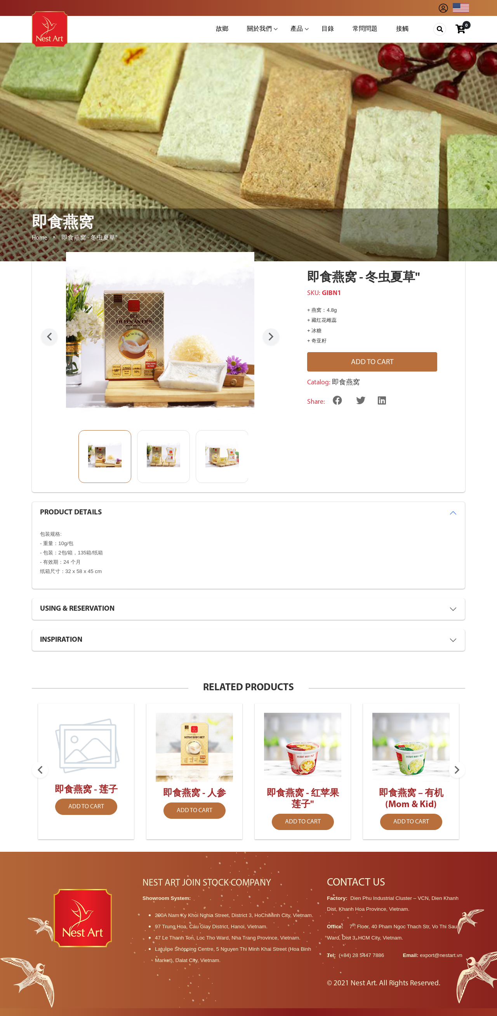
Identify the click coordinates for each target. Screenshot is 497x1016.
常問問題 (365, 29)
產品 (296, 29)
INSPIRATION (61, 640)
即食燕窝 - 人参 (194, 793)
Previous (49, 336)
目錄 (327, 29)
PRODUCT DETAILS (71, 512)
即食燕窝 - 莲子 (86, 790)
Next (271, 336)
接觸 (402, 29)
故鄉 (222, 29)
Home (39, 238)
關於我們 (259, 29)
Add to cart (372, 362)
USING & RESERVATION (77, 609)
